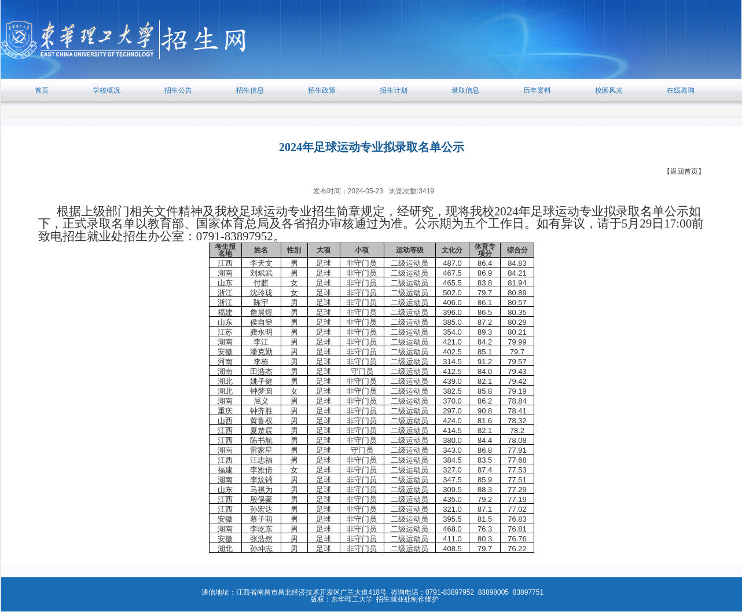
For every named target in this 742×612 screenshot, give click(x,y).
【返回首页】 (684, 171)
